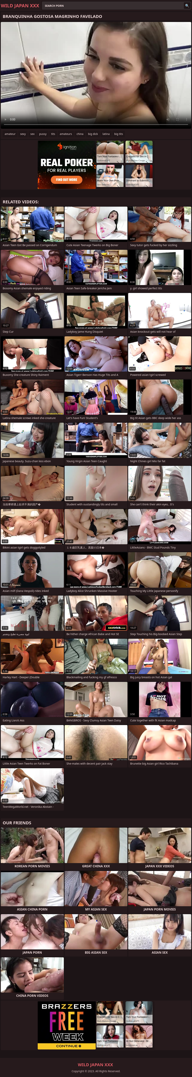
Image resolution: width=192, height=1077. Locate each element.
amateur (10, 134)
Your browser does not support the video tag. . (96, 75)
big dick (93, 134)
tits (53, 134)
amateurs (66, 134)
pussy (43, 134)
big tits (118, 134)
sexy (23, 134)
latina (106, 134)
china (80, 134)
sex (32, 134)
